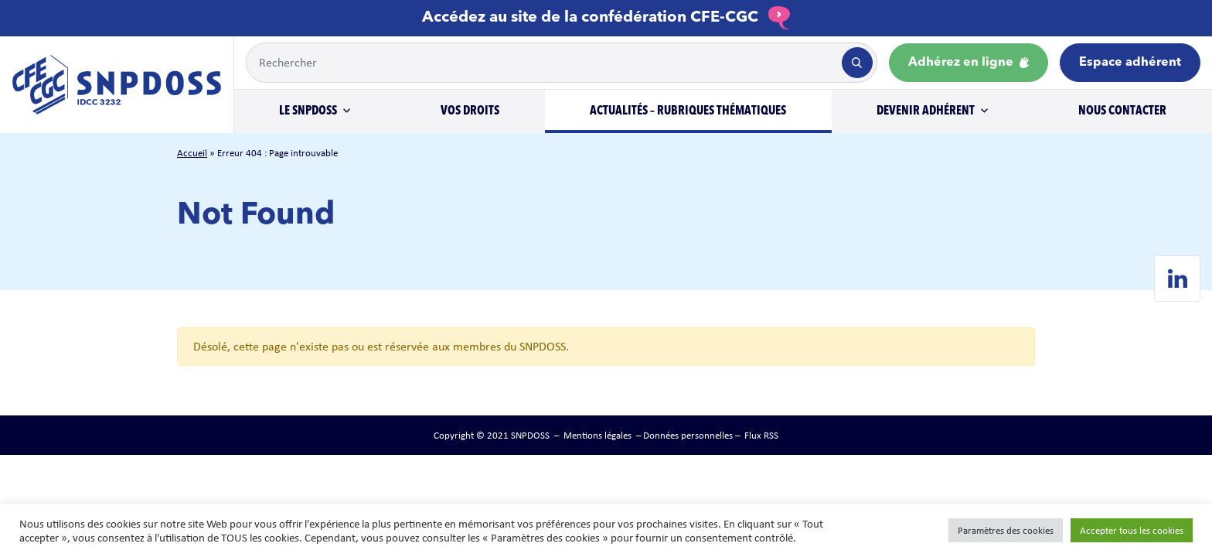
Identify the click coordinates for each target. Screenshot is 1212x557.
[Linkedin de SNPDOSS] (1177, 278)
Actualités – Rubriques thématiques (688, 111)
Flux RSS (761, 435)
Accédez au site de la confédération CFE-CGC (606, 18)
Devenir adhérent (926, 111)
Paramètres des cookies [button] (1006, 530)
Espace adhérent (1130, 62)
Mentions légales (597, 435)
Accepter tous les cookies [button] (1131, 530)
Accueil (192, 153)
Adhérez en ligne (968, 62)
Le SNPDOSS (308, 111)
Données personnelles (688, 435)
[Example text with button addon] (543, 62)
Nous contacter (1122, 111)
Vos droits (470, 111)
